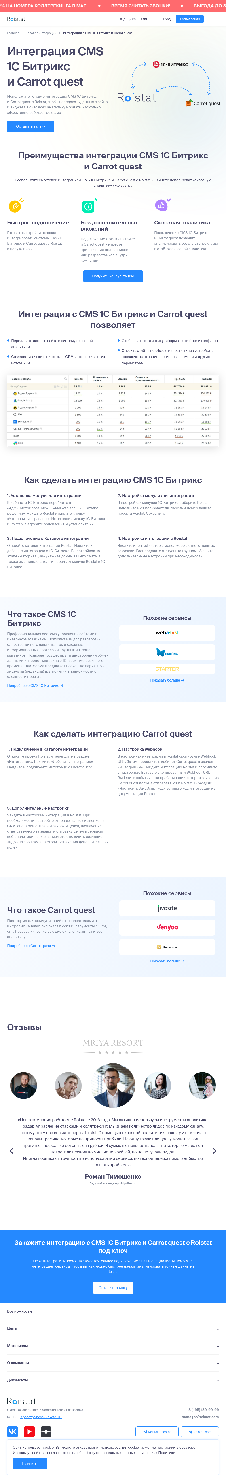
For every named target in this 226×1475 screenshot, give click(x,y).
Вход (167, 19)
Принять (30, 1463)
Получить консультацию (113, 276)
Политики (166, 1452)
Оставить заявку (30, 126)
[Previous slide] (11, 1151)
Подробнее (35, 685)
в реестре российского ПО (41, 1417)
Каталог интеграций (41, 33)
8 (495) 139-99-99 (133, 19)
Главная (13, 33)
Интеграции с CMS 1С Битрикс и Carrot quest (97, 33)
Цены (12, 1328)
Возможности (19, 1311)
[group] (68, 1085)
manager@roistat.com (200, 1417)
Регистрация (190, 19)
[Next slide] (215, 1151)
